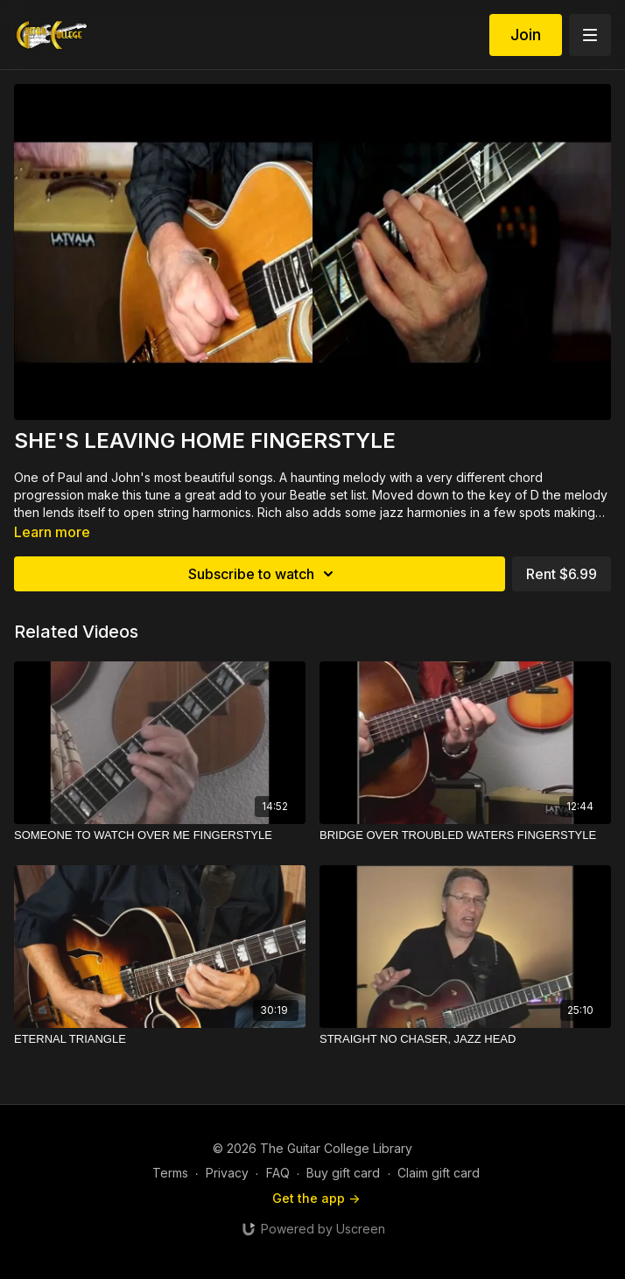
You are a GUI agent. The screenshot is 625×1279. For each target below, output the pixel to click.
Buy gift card (343, 1172)
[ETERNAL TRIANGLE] (159, 1039)
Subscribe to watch (263, 573)
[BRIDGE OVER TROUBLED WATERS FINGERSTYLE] (465, 835)
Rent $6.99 (561, 574)
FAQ (278, 1172)
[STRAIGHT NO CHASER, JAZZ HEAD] (465, 1039)
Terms (170, 1172)
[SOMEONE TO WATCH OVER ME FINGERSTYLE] (159, 835)
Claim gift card (438, 1172)
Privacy (227, 1172)
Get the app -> (316, 1198)
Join (525, 34)
